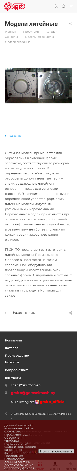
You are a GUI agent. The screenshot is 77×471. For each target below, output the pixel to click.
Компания (13, 340)
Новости (12, 362)
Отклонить (63, 451)
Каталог (11, 348)
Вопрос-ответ (16, 370)
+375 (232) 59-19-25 (25, 385)
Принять (47, 451)
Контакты (13, 378)
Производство (17, 355)
